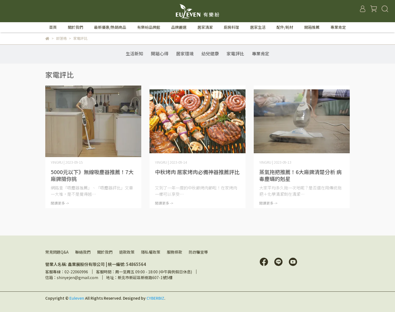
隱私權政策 (150, 252)
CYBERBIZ (155, 298)
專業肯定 (338, 27)
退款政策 (126, 252)
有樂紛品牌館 (148, 27)
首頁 (53, 27)
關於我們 (104, 252)
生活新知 (134, 53)
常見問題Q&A (57, 252)
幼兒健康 (210, 53)
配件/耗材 (284, 27)
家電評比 (235, 53)
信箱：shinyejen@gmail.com (71, 277)
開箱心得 (159, 53)
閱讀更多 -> (60, 203)
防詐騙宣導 (198, 252)
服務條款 (174, 252)
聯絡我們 (83, 252)
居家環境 (185, 53)
